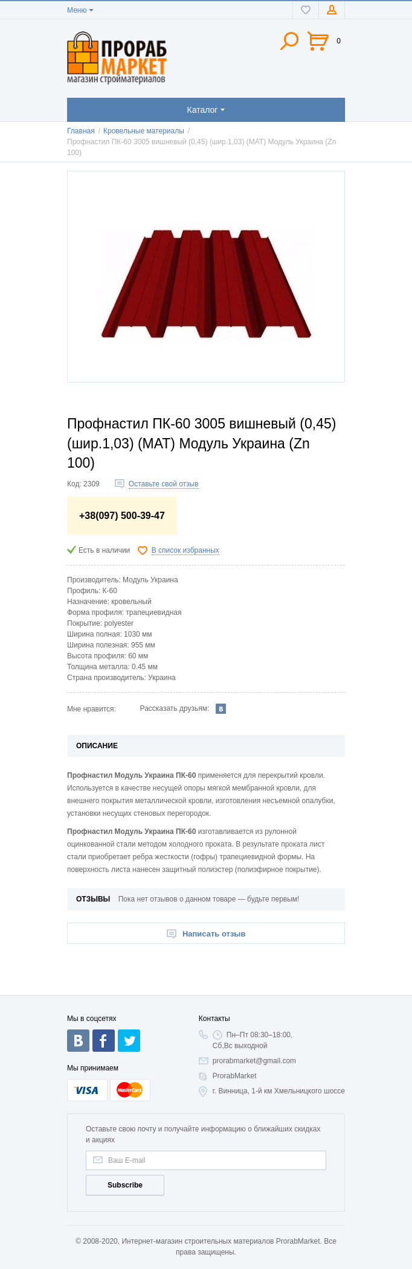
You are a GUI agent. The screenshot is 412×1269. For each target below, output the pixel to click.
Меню (76, 10)
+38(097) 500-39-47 (122, 515)
